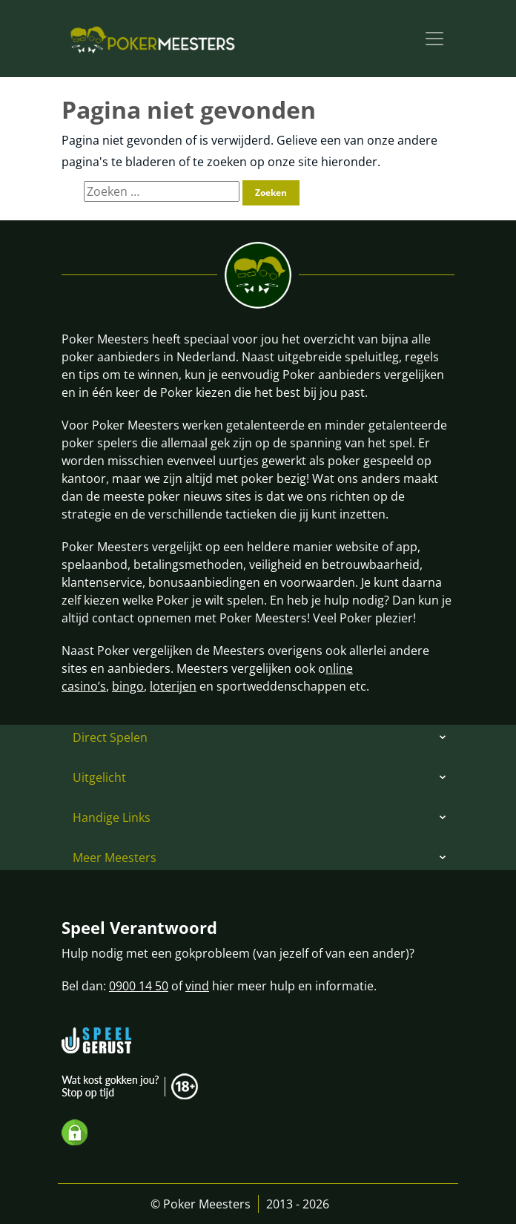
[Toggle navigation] (434, 38)
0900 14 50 (138, 986)
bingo (128, 686)
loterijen (173, 686)
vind (197, 986)
